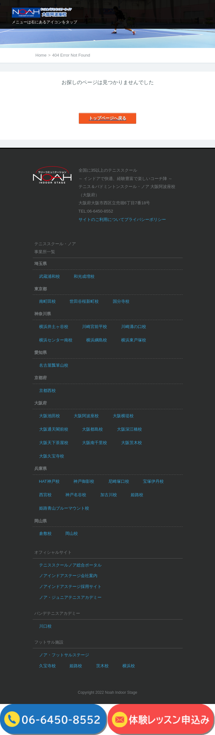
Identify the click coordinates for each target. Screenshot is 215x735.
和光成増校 (84, 276)
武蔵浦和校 (49, 276)
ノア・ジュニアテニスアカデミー (70, 597)
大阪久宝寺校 (51, 456)
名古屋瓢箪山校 (53, 365)
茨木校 (102, 665)
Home (41, 55)
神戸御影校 (83, 481)
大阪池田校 (49, 415)
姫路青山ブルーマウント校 (64, 508)
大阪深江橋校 (129, 429)
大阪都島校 (92, 429)
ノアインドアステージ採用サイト (70, 586)
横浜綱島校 (96, 340)
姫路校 (137, 494)
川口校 (45, 626)
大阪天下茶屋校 (53, 442)
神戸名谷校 (75, 494)
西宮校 (45, 494)
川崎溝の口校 (133, 326)
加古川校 (108, 494)
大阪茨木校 (131, 442)
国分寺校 (121, 301)
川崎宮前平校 (94, 326)
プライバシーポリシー (145, 219)
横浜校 (128, 665)
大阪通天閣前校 (53, 429)
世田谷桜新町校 (84, 301)
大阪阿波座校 (86, 415)
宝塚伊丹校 (153, 481)
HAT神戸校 (49, 481)
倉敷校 (45, 533)
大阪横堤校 (123, 415)
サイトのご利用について (101, 219)
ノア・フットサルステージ (64, 655)
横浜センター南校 (55, 340)
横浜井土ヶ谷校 (53, 326)
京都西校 (47, 390)
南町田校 (47, 301)
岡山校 (71, 533)
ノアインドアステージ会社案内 (68, 575)
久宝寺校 (47, 665)
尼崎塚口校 (118, 481)
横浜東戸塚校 (133, 340)
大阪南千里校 (94, 442)
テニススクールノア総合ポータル (70, 565)
